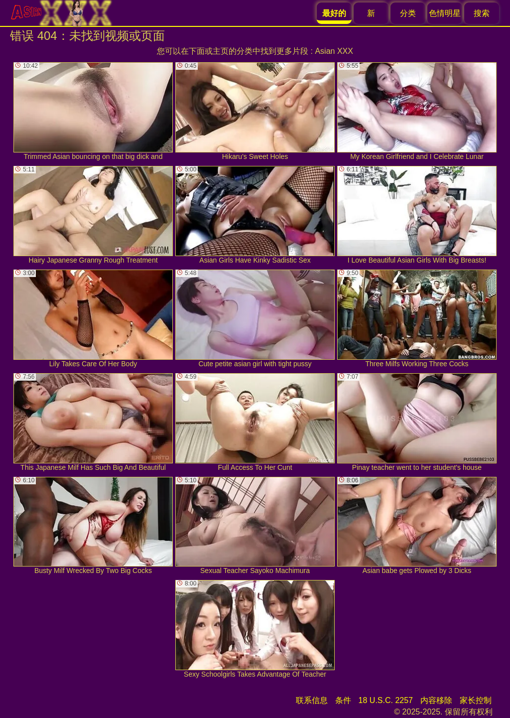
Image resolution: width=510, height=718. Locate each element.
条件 (343, 700)
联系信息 (312, 700)
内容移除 (436, 700)
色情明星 (445, 13)
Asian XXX (334, 51)
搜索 (482, 13)
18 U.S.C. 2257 (386, 700)
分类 (408, 13)
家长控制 (476, 700)
